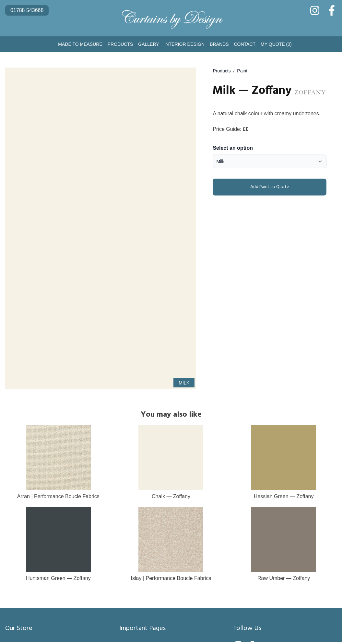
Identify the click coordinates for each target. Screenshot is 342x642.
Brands (219, 44)
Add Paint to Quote (252, 187)
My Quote (276, 44)
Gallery (148, 44)
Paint (242, 70)
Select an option (233, 148)
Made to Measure (80, 44)
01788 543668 (26, 10)
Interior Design (184, 44)
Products (120, 44)
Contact (244, 44)
